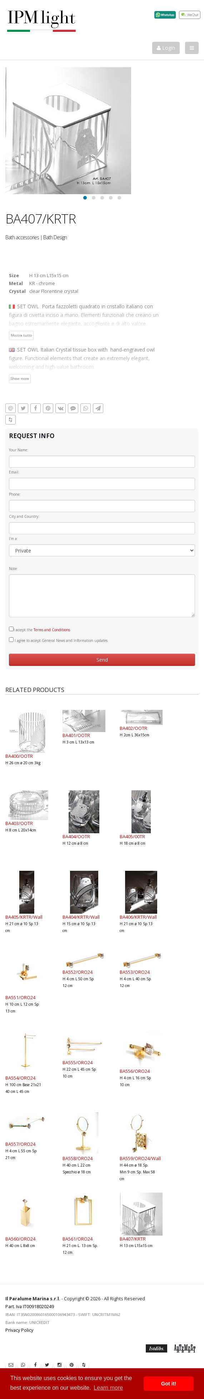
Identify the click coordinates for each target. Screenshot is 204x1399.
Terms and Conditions (52, 629)
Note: (13, 568)
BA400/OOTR (19, 756)
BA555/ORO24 (78, 1062)
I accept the (39, 629)
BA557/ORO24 (20, 1144)
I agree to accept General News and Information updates (58, 640)
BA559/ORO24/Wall (140, 1158)
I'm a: (13, 538)
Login (166, 47)
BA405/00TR (132, 836)
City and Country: (24, 516)
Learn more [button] (108, 1388)
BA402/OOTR (133, 728)
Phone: (15, 494)
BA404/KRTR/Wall (81, 917)
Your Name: (18, 449)
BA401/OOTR (76, 735)
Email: (14, 472)
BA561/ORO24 (78, 1239)
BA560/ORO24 (20, 1239)
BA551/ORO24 (20, 997)
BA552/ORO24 (78, 972)
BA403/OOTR (19, 823)
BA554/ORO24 (20, 1078)
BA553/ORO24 (135, 972)
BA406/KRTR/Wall (138, 917)
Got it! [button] (168, 1383)
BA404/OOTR (76, 836)
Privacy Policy (19, 1330)
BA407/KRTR (133, 1239)
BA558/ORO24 (78, 1158)
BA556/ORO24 (135, 1071)
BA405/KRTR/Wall (24, 917)
